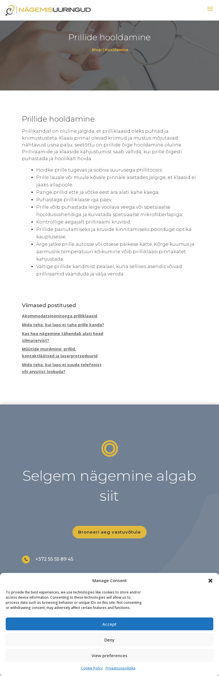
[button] (210, 581)
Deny (109, 640)
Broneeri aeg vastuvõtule (109, 532)
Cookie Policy (92, 668)
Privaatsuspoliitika (120, 668)
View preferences (109, 655)
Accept (109, 624)
